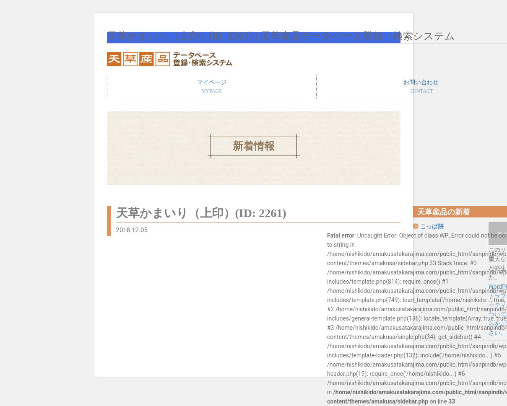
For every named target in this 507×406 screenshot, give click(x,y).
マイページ (212, 87)
